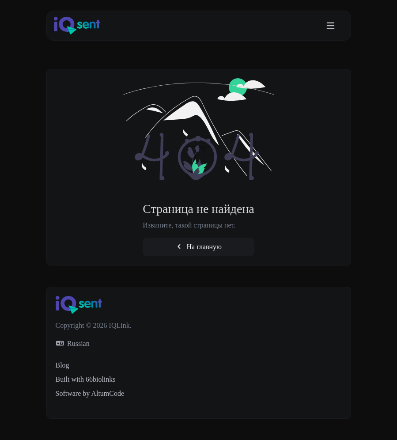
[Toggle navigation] (331, 25)
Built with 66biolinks (86, 379)
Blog (62, 365)
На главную (198, 246)
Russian (73, 343)
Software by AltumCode (90, 393)
